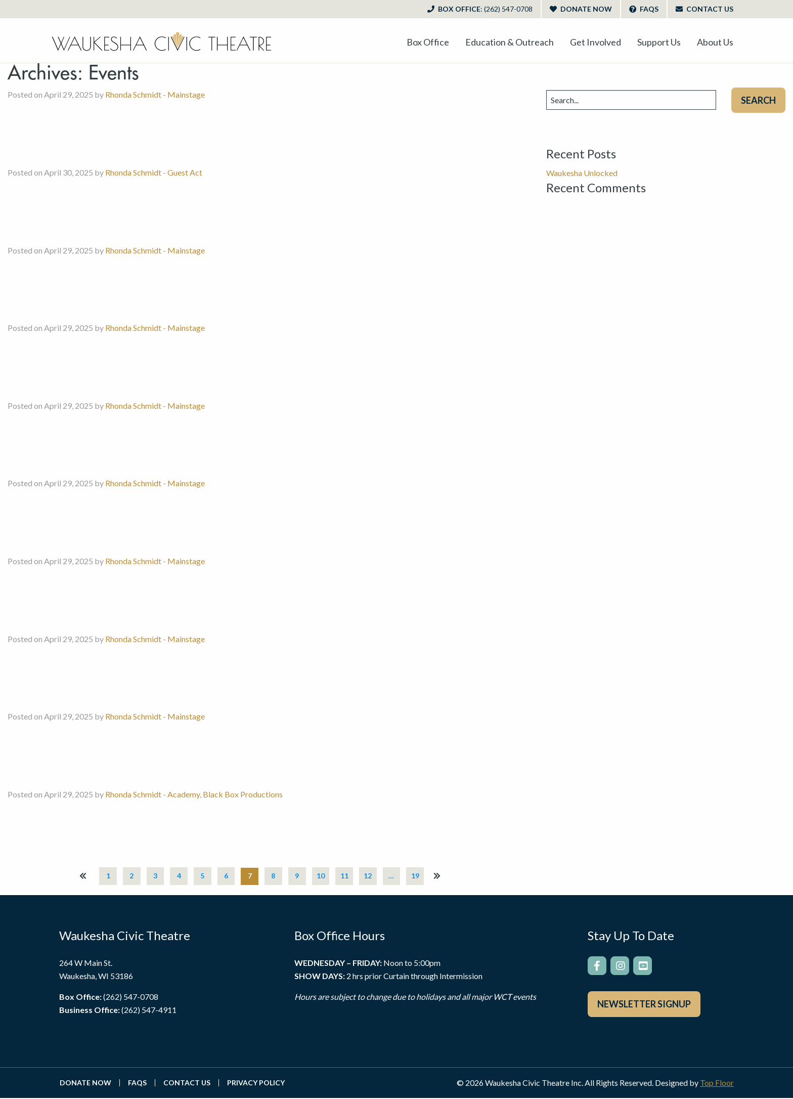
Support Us (659, 42)
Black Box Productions (243, 794)
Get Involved (595, 42)
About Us (715, 42)
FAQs (643, 9)
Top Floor (717, 1083)
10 (322, 876)
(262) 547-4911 (149, 1010)
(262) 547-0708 (130, 997)
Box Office (480, 9)
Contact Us (704, 9)
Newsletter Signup (644, 1005)
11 (346, 876)
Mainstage (186, 94)
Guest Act (184, 172)
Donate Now (581, 9)
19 (419, 876)
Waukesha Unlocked (582, 173)
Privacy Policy (256, 1083)
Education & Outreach (509, 42)
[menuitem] (428, 42)
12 (371, 876)
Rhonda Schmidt (133, 94)
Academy (183, 794)
